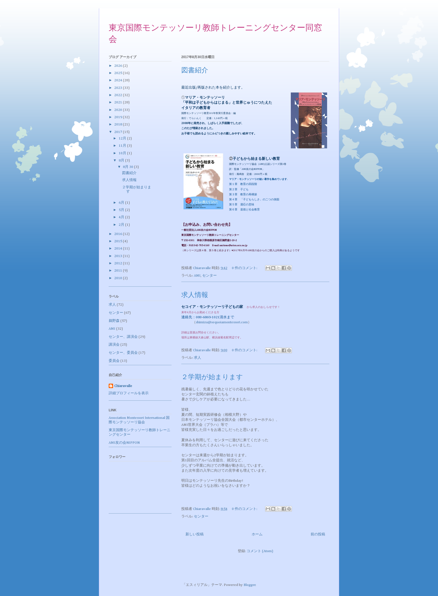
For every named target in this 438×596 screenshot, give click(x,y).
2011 (118, 270)
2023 (118, 88)
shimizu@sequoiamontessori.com (222, 322)
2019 (118, 117)
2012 (118, 263)
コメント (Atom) (260, 551)
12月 (123, 138)
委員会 (114, 361)
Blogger (250, 585)
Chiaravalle (123, 386)
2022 (118, 95)
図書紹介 (194, 70)
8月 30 (128, 167)
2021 (118, 102)
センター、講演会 (123, 337)
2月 (122, 225)
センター (209, 275)
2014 (118, 248)
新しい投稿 (194, 534)
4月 (122, 217)
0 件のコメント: (245, 268)
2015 (118, 241)
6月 (122, 203)
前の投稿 (318, 534)
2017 (118, 132)
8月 (122, 160)
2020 (118, 110)
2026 (118, 66)
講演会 (114, 344)
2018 (118, 124)
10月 (123, 153)
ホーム (257, 534)
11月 (123, 146)
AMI (197, 275)
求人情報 (194, 295)
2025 (118, 73)
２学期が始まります (212, 377)
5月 (122, 210)
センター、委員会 (123, 353)
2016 (118, 234)
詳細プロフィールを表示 (129, 393)
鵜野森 (114, 321)
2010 (118, 278)
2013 (118, 256)
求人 (197, 358)
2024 (118, 80)
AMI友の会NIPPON (124, 443)
